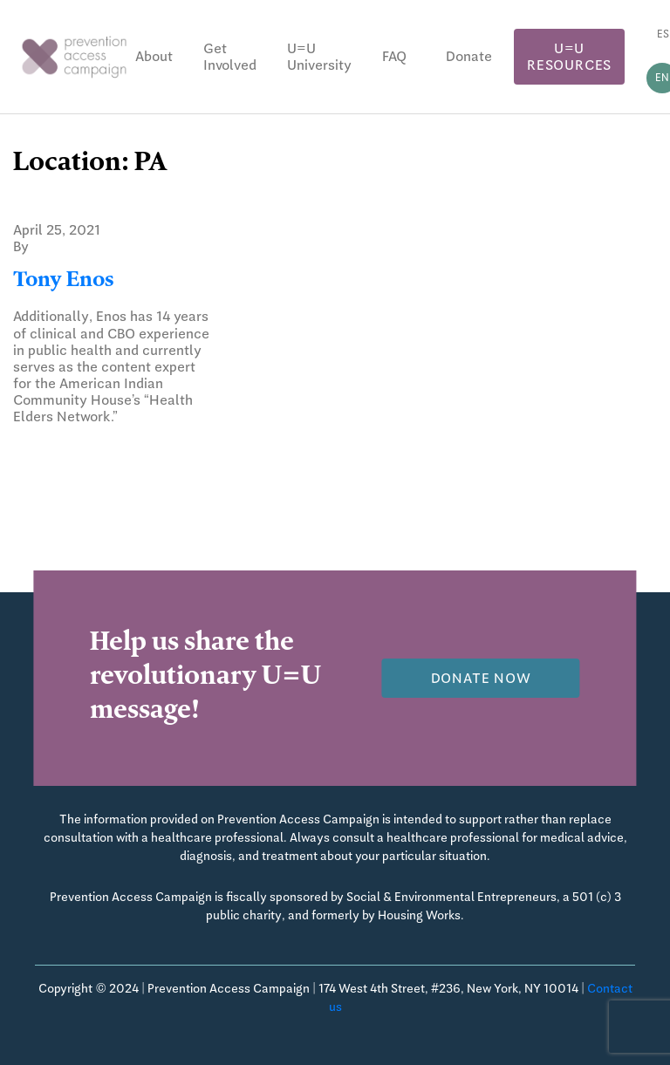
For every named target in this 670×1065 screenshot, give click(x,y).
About (154, 56)
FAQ (394, 56)
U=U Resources (569, 56)
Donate (469, 56)
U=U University (319, 56)
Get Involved (229, 56)
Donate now (481, 678)
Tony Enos (63, 281)
